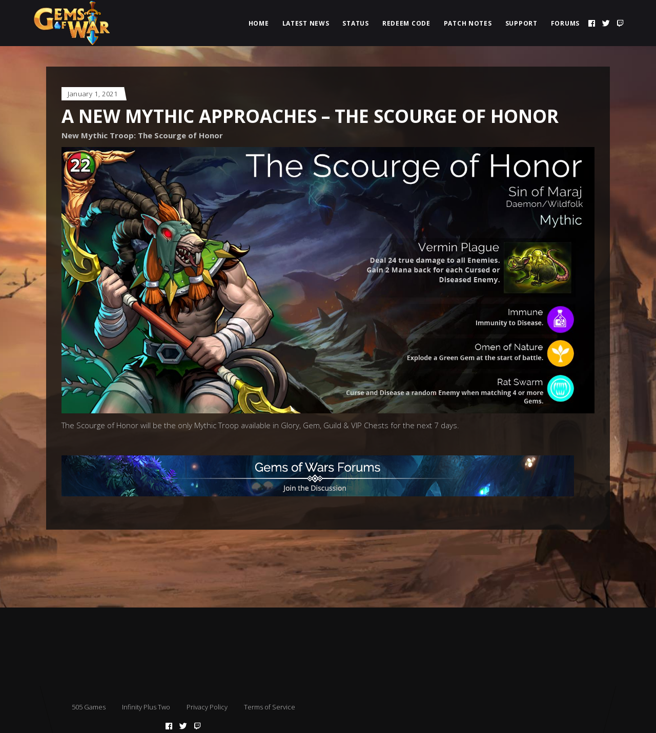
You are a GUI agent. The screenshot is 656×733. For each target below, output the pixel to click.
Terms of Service (269, 706)
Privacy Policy (207, 706)
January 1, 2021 (93, 93)
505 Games (89, 706)
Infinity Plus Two (146, 706)
